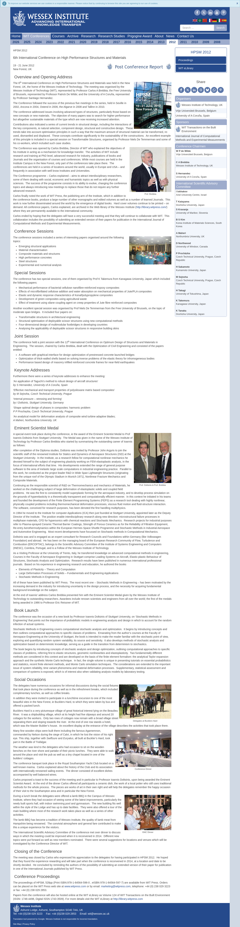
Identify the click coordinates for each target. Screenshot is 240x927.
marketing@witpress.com (115, 886)
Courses (58, 36)
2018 (105, 42)
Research (88, 36)
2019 (94, 42)
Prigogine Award (140, 36)
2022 (60, 42)
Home (16, 36)
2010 (194, 42)
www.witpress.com (75, 886)
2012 (172, 42)
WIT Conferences (36, 36)
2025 (27, 42)
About (159, 36)
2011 (183, 42)
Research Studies (111, 36)
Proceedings (185, 60)
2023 (49, 42)
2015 (139, 42)
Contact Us (185, 36)
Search (220, 27)
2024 (38, 42)
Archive (73, 36)
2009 (205, 42)
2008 (217, 42)
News (170, 36)
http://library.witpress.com (128, 898)
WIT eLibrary (186, 68)
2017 (116, 42)
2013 (161, 42)
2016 (127, 42)
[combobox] (197, 28)
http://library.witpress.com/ (151, 207)
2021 (71, 42)
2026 (16, 42)
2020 (83, 42)
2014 (150, 42)
